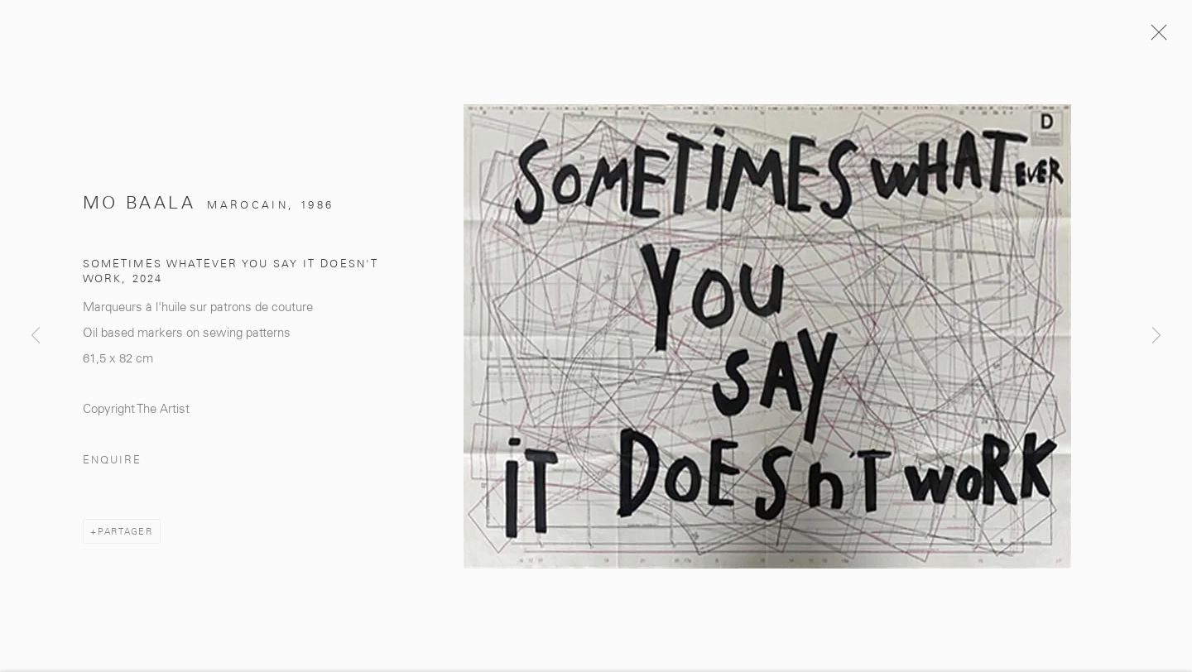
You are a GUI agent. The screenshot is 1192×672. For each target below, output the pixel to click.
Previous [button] (35, 336)
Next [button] (1156, 336)
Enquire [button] (112, 464)
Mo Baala (139, 207)
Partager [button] (125, 536)
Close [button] (1160, 37)
